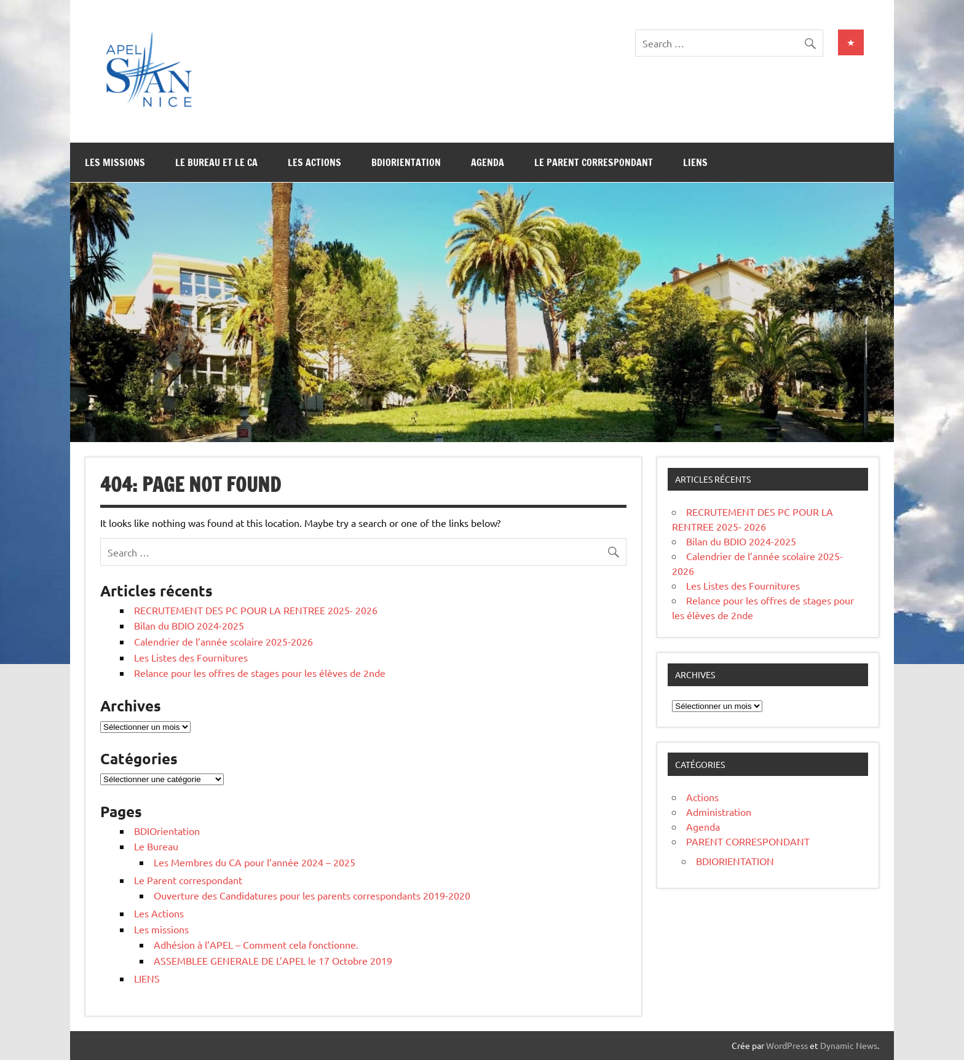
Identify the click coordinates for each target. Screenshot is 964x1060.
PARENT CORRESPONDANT (748, 841)
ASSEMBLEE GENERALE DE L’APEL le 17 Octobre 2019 (273, 960)
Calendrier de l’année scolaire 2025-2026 (223, 641)
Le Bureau (156, 846)
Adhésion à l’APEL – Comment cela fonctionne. (256, 944)
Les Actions (314, 162)
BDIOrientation (406, 162)
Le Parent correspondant (593, 162)
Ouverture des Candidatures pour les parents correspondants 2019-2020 (312, 895)
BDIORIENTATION (735, 861)
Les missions (115, 162)
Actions (702, 797)
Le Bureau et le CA (216, 162)
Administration (718, 811)
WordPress (787, 1045)
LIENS (695, 162)
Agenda (487, 162)
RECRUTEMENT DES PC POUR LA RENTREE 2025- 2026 (255, 610)
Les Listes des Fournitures (191, 657)
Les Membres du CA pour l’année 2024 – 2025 (254, 862)
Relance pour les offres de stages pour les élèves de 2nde (259, 672)
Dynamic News (848, 1045)
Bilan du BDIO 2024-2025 (189, 625)
